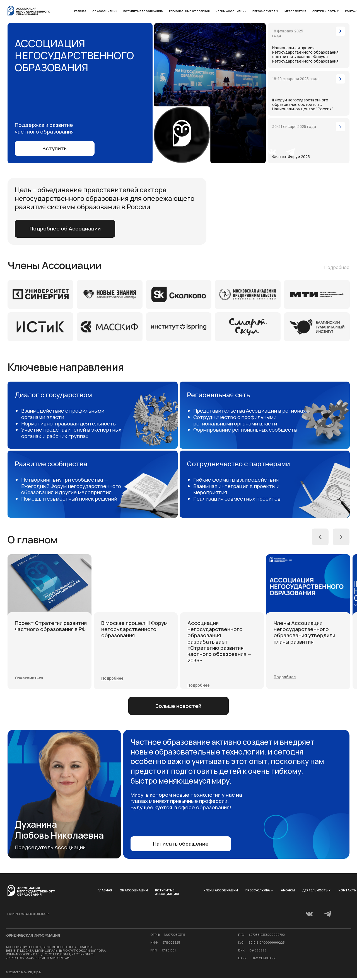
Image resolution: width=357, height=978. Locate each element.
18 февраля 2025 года (287, 33)
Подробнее (336, 267)
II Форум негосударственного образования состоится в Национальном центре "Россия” (302, 104)
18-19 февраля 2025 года (295, 78)
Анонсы (288, 890)
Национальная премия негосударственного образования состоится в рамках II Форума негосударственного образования (305, 54)
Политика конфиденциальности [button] (28, 914)
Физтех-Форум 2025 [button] (291, 156)
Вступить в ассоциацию (143, 11)
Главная (80, 11)
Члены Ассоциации (231, 11)
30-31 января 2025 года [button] (294, 126)
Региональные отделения (189, 11)
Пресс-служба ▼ (265, 11)
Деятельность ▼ (325, 11)
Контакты (347, 890)
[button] (308, 140)
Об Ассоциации (104, 11)
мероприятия (295, 11)
